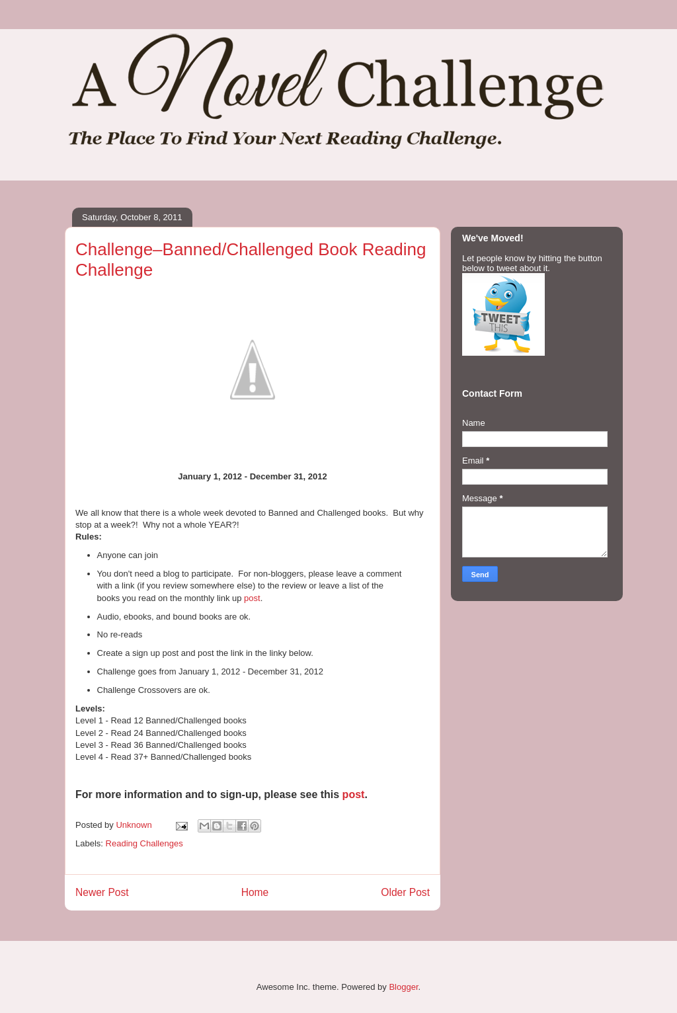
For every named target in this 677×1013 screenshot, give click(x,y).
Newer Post (102, 892)
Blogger (403, 987)
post (252, 598)
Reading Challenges (144, 843)
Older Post (405, 892)
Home (255, 892)
